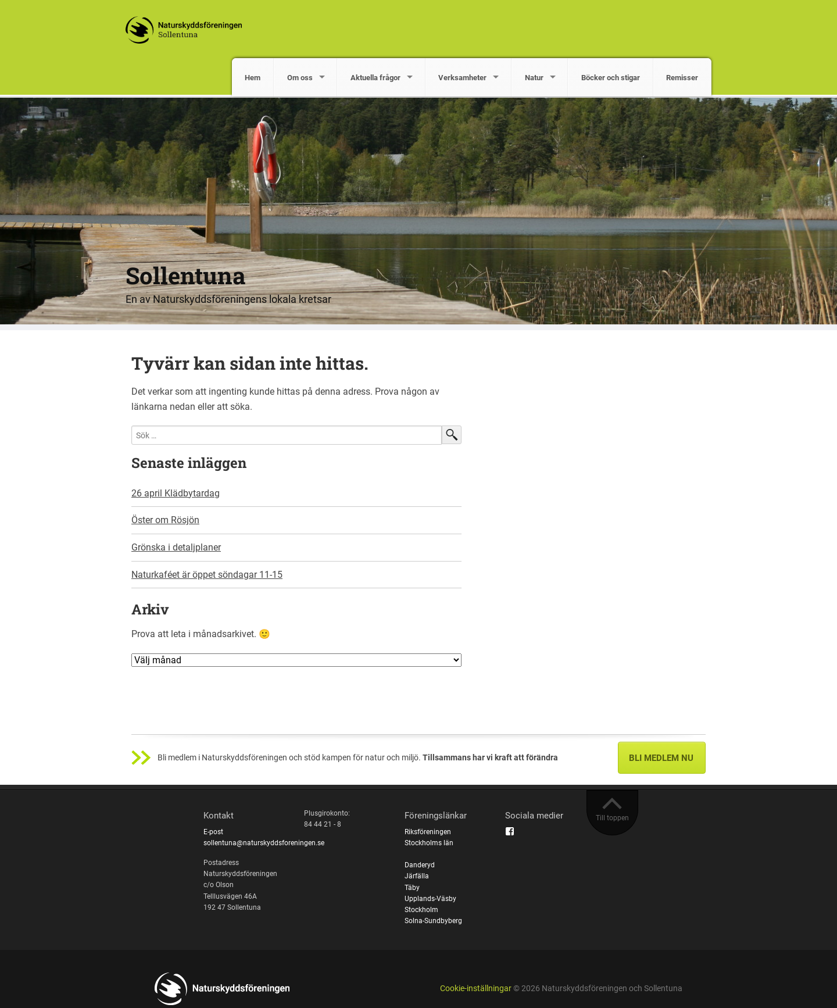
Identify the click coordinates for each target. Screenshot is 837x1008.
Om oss (300, 77)
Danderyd (420, 865)
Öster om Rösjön (165, 520)
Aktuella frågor (375, 77)
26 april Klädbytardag (175, 493)
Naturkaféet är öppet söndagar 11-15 (206, 574)
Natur (534, 77)
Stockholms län (429, 843)
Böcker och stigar (610, 77)
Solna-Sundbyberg (433, 921)
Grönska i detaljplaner (176, 547)
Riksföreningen (428, 832)
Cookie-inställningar (476, 988)
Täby (412, 888)
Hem (252, 77)
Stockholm (421, 910)
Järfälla (417, 876)
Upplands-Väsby (430, 899)
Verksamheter (462, 77)
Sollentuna (186, 275)
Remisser (682, 77)
